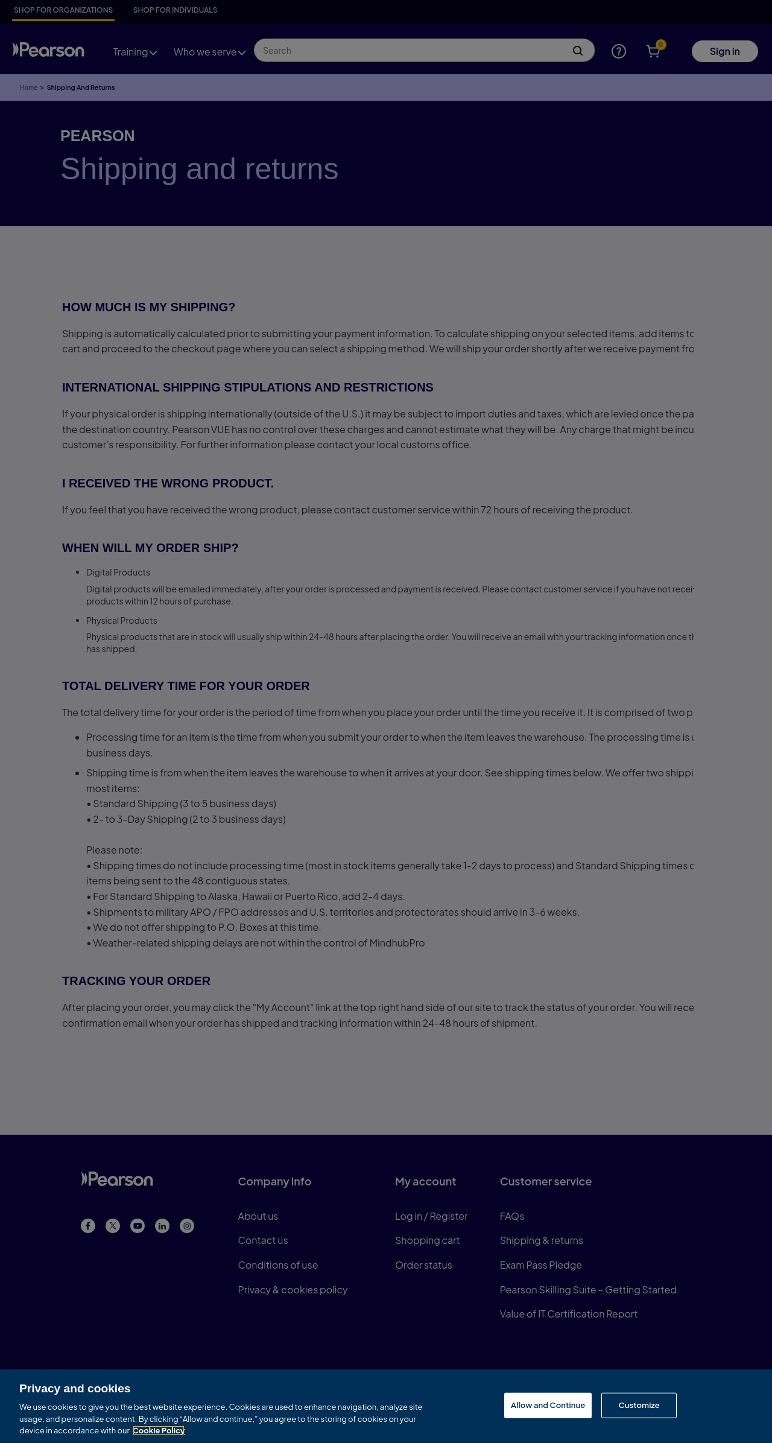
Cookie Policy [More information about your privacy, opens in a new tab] (159, 1432)
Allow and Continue (548, 1406)
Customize (638, 1406)
